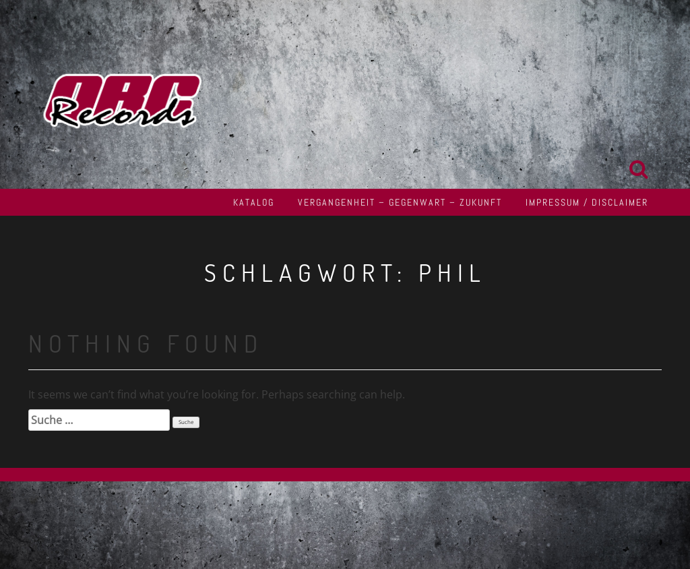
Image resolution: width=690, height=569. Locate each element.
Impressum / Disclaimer (587, 202)
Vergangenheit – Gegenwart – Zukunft (400, 202)
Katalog (253, 202)
